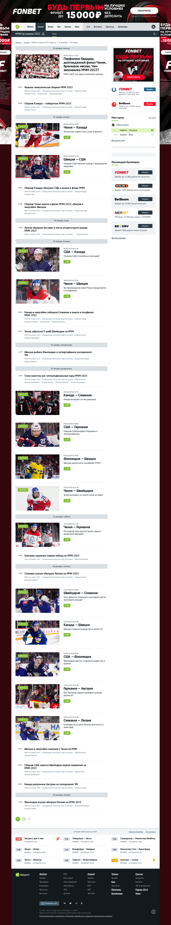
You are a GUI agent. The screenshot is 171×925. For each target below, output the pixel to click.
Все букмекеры (119, 238)
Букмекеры (122, 26)
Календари (43, 886)
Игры (77, 26)
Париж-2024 (141, 889)
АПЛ (65, 889)
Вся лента (98, 26)
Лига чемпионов (70, 882)
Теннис (50, 26)
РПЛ (65, 874)
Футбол (30, 26)
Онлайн (42, 878)
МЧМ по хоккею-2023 (27, 34)
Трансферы (43, 882)
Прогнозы (110, 26)
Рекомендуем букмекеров (125, 162)
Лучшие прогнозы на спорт (85, 832)
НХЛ (89, 889)
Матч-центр (118, 117)
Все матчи (152, 118)
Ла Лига (66, 893)
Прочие (68, 26)
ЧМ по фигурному (142, 886)
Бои (59, 26)
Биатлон (138, 882)
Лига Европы (68, 886)
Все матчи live (118, 140)
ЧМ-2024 (91, 893)
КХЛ (89, 886)
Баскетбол (139, 878)
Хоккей (41, 26)
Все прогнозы (151, 832)
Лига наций (68, 878)
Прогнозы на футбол (136, 832)
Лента (54, 34)
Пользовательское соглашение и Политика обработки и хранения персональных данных (75, 916)
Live (88, 26)
